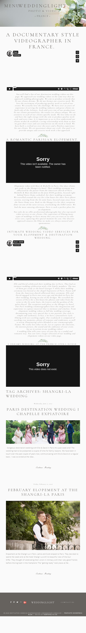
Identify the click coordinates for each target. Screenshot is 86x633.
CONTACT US (67, 602)
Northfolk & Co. (51, 614)
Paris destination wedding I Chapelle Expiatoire (43, 411)
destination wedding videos (54, 94)
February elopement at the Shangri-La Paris (43, 492)
